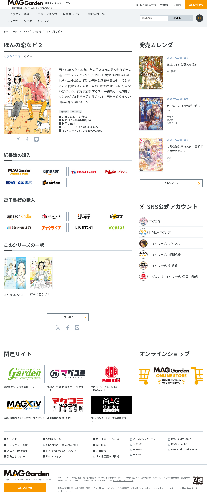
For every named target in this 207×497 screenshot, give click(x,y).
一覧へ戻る (68, 316)
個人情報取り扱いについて (61, 450)
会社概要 (164, 4)
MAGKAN (137, 448)
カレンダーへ (171, 185)
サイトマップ (53, 456)
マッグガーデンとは (19, 21)
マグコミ (137, 443)
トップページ (10, 31)
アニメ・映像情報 (46, 14)
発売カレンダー (72, 14)
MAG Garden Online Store (184, 448)
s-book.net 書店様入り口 (62, 444)
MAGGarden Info (179, 443)
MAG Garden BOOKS (181, 438)
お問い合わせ (196, 4)
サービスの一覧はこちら (123, 480)
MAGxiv (137, 453)
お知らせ (43, 21)
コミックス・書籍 (18, 14)
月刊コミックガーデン (144, 438)
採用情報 (176, 4)
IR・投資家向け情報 (146, 4)
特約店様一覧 (96, 14)
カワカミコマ (12, 56)
